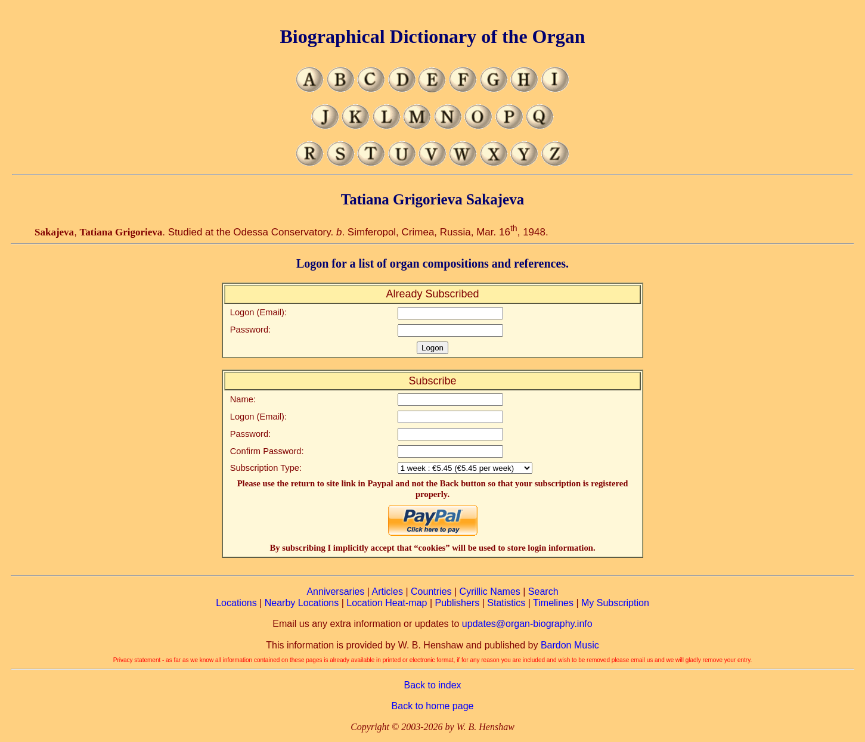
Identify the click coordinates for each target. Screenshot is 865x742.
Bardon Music (570, 645)
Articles (387, 591)
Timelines (553, 603)
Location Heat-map (386, 603)
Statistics (506, 603)
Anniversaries (335, 591)
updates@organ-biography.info (527, 624)
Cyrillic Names (490, 591)
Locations (236, 603)
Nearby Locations (302, 603)
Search (543, 591)
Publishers (457, 603)
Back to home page (433, 706)
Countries (431, 591)
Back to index (432, 685)
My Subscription (615, 603)
